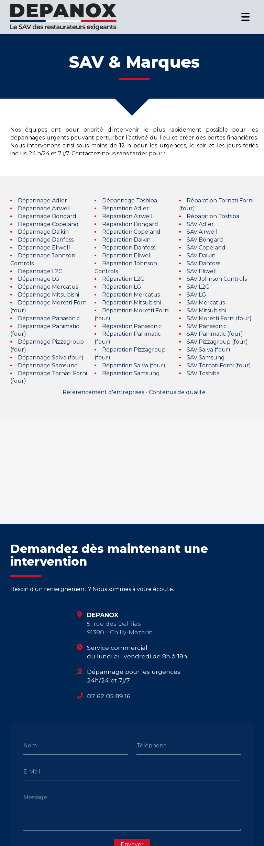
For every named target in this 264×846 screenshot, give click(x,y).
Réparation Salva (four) (133, 365)
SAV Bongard (205, 239)
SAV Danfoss (203, 263)
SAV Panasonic (207, 326)
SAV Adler (200, 224)
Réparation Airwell (127, 216)
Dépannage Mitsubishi (48, 294)
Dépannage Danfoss (46, 239)
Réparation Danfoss (128, 247)
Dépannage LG (38, 279)
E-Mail (31, 771)
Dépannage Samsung (48, 365)
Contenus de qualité (177, 392)
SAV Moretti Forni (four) (219, 318)
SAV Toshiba (203, 373)
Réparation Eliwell (127, 255)
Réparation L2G (123, 279)
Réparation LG (121, 286)
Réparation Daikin (126, 239)
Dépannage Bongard (47, 216)
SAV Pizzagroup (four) (217, 341)
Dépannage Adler (42, 200)
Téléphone (151, 745)
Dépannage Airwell (44, 208)
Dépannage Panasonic (49, 318)
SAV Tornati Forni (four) (219, 365)
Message (35, 797)
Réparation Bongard (130, 224)
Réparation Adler (125, 208)
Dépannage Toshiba (129, 200)
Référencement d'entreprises (103, 392)
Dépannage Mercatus (48, 286)
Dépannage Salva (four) (51, 357)
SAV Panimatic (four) (215, 334)
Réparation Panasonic (132, 326)
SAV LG (196, 294)
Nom (30, 745)
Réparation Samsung (131, 373)
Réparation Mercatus (131, 294)
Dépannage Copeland (48, 224)
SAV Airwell (202, 232)
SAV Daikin (201, 255)
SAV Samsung (206, 357)
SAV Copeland (206, 247)
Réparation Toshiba (213, 216)
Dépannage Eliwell (44, 247)
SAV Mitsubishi (206, 310)
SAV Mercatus (206, 302)
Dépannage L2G (40, 271)
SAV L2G (198, 286)
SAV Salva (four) (208, 349)
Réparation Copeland (131, 232)
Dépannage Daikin (43, 232)
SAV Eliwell (202, 271)
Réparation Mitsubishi (131, 302)
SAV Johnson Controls (217, 279)
